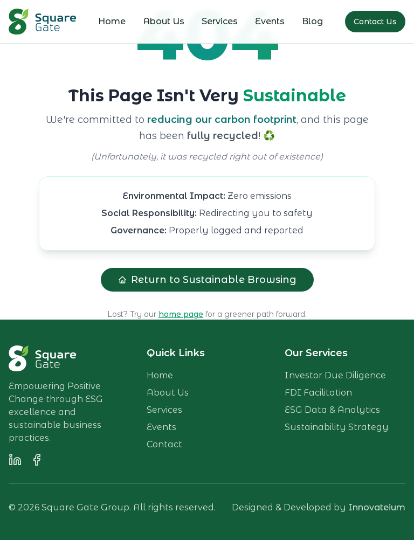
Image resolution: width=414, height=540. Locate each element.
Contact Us (375, 21)
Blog (312, 21)
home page (180, 314)
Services (220, 21)
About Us (163, 21)
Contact (164, 444)
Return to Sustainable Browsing (207, 280)
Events (270, 21)
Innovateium (376, 507)
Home (112, 21)
